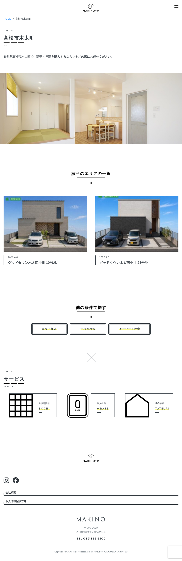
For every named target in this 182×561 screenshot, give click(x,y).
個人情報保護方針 (16, 501)
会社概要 (11, 492)
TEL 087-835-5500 (91, 538)
